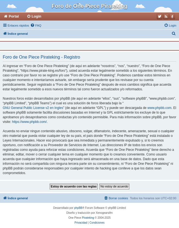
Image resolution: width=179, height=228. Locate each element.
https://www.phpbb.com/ (29, 122)
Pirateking (88, 217)
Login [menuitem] (36, 16)
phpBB (78, 207)
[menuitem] (35, 25)
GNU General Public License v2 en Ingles (33, 108)
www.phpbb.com (159, 108)
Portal (14, 16)
